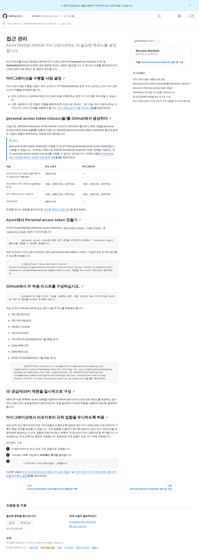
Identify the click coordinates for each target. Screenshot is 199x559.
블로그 (95, 547)
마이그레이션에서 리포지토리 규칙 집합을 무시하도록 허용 (57, 417)
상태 (59, 547)
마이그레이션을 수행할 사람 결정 (35, 78)
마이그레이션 (14, 23)
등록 (192, 15)
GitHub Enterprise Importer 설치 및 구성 (162, 62)
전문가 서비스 (82, 547)
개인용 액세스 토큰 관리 (57, 209)
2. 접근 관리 (65, 23)
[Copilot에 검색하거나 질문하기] (112, 16)
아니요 (25, 522)
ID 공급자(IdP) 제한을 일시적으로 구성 (40, 391)
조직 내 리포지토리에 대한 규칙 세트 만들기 (46, 472)
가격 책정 (68, 547)
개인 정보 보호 (47, 547)
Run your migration (147, 50)
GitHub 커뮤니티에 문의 (82, 521)
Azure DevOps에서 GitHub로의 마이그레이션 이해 (52, 488)
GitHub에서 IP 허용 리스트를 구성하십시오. (45, 286)
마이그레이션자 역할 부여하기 (74, 108)
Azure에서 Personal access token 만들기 (43, 219)
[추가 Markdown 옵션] (158, 41)
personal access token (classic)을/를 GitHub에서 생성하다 (58, 118)
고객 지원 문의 (77, 526)
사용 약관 (33, 547)
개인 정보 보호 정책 (14, 528)
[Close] (190, 5)
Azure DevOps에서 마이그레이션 (40, 23)
